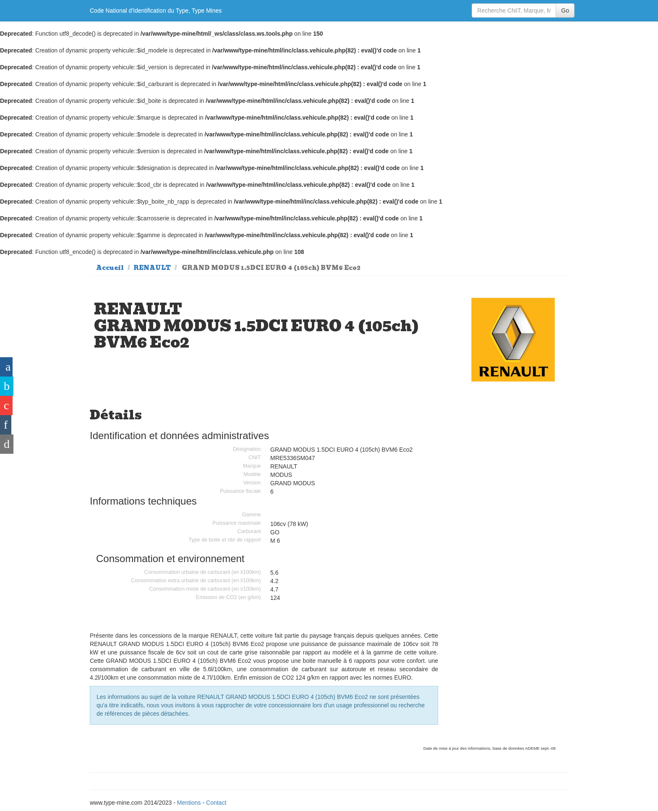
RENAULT (152, 267)
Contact (216, 802)
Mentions (189, 802)
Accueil (110, 267)
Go (565, 10)
